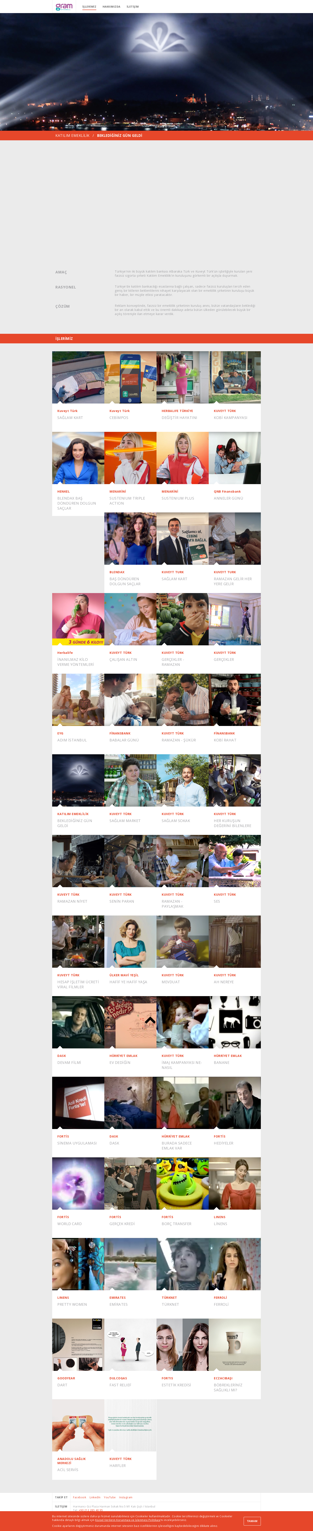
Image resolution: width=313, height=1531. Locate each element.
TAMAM (252, 1521)
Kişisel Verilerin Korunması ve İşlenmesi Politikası (127, 1520)
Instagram (126, 1497)
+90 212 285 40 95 (91, 1510)
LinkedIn (95, 1497)
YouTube (110, 1497)
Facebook (79, 1497)
